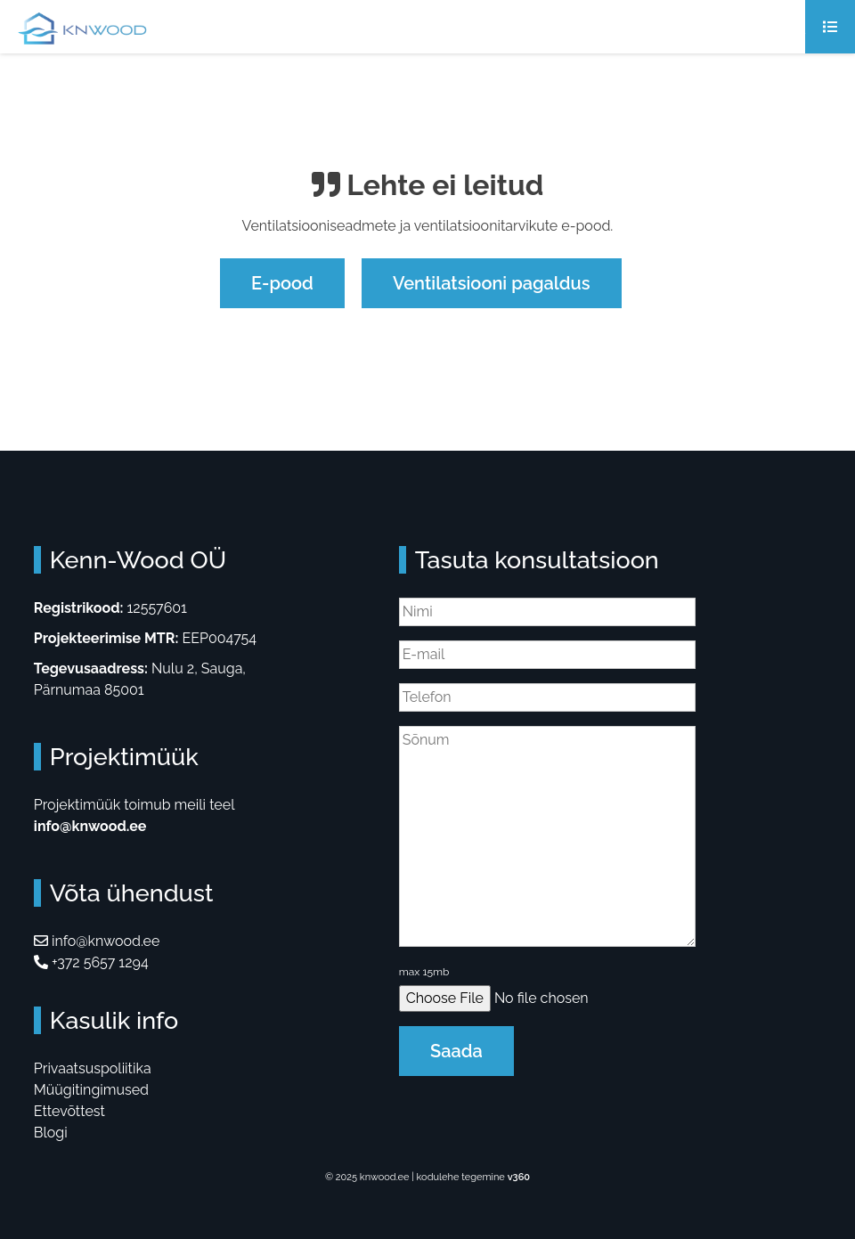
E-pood (282, 283)
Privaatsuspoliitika (92, 1068)
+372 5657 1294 (91, 962)
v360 (519, 1177)
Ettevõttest (69, 1111)
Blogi (51, 1132)
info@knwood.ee (90, 826)
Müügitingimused (91, 1089)
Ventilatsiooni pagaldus (491, 283)
